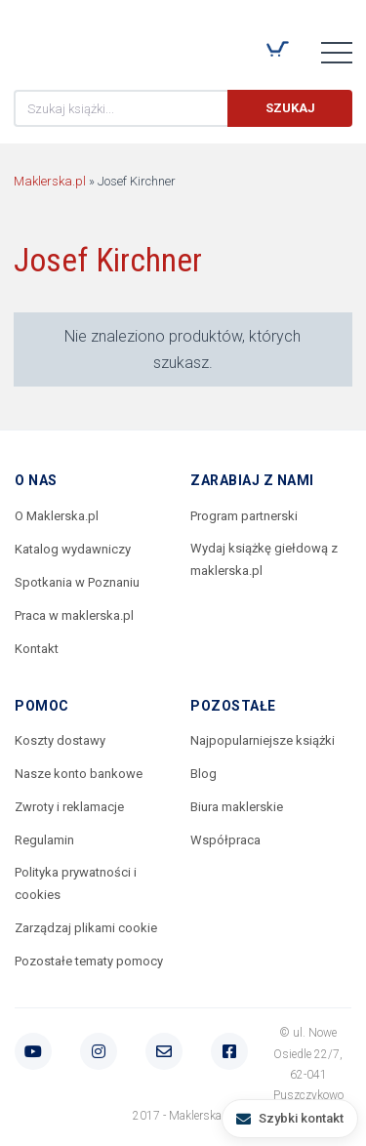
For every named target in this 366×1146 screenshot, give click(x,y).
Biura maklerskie (236, 806)
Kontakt (37, 648)
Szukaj (290, 108)
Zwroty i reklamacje (69, 806)
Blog (203, 773)
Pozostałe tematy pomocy (89, 961)
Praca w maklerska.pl (74, 615)
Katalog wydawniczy (73, 549)
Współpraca (225, 840)
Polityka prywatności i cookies (76, 883)
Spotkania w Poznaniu (77, 582)
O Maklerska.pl (57, 516)
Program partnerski (244, 516)
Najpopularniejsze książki (262, 740)
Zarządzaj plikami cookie (86, 928)
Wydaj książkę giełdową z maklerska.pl (264, 559)
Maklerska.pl (84, 40)
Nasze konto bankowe (78, 773)
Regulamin (44, 840)
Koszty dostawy (60, 740)
